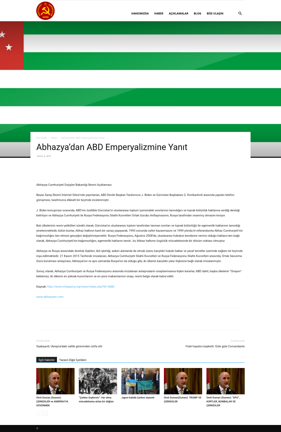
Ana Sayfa (41, 138)
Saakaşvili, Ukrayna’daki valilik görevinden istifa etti (69, 346)
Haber (54, 138)
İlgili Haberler (47, 360)
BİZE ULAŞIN (215, 13)
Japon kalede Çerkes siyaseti (137, 397)
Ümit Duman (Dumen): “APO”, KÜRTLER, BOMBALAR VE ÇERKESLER (223, 401)
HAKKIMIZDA (140, 13)
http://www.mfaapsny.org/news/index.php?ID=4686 (81, 286)
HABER (158, 13)
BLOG (197, 13)
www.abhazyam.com (49, 297)
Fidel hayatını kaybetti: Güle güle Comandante (215, 346)
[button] (240, 14)
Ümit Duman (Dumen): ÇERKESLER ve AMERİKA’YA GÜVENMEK (52, 401)
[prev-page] (38, 413)
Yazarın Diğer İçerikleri (72, 360)
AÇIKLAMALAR (178, 13)
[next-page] (45, 413)
